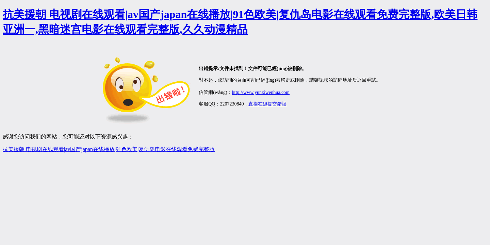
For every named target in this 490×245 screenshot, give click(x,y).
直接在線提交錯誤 (267, 104)
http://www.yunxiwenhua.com (261, 92)
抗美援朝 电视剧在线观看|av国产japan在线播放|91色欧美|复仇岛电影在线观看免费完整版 (109, 149)
